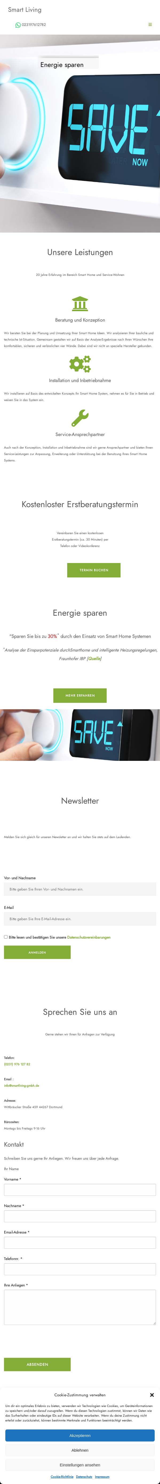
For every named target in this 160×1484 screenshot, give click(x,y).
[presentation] (44, 1342)
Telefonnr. (13, 1258)
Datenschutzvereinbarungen (88, 937)
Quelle (94, 659)
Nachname (14, 1205)
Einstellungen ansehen (80, 1465)
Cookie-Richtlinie (62, 1476)
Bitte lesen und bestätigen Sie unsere (57, 937)
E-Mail (9, 907)
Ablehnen (79, 1450)
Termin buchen (94, 570)
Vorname (12, 1179)
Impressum (102, 1476)
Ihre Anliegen (16, 1285)
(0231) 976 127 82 (17, 1064)
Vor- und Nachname (19, 878)
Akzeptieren (79, 1435)
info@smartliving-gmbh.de (21, 1085)
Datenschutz (84, 1476)
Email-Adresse (17, 1232)
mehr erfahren (80, 695)
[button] (152, 1395)
